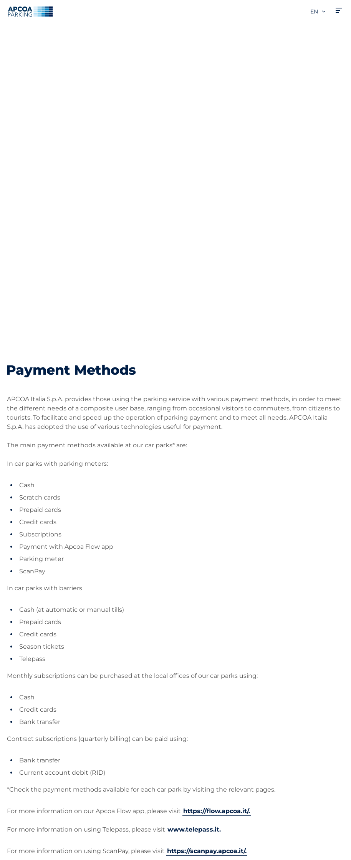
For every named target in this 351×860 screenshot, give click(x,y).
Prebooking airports (36, 655)
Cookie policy (24, 840)
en (318, 11)
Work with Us (202, 642)
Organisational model (215, 778)
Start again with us (210, 741)
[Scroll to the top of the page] (338, 572)
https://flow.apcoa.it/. (216, 503)
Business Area (203, 682)
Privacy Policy (25, 828)
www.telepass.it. (194, 522)
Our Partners (201, 695)
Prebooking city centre (41, 667)
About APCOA (203, 630)
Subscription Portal (35, 701)
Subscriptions (27, 642)
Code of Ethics (204, 765)
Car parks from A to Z (38, 630)
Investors (196, 707)
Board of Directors (209, 753)
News (190, 790)
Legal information (30, 851)
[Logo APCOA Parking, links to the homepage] (30, 11)
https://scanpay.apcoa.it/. (207, 543)
